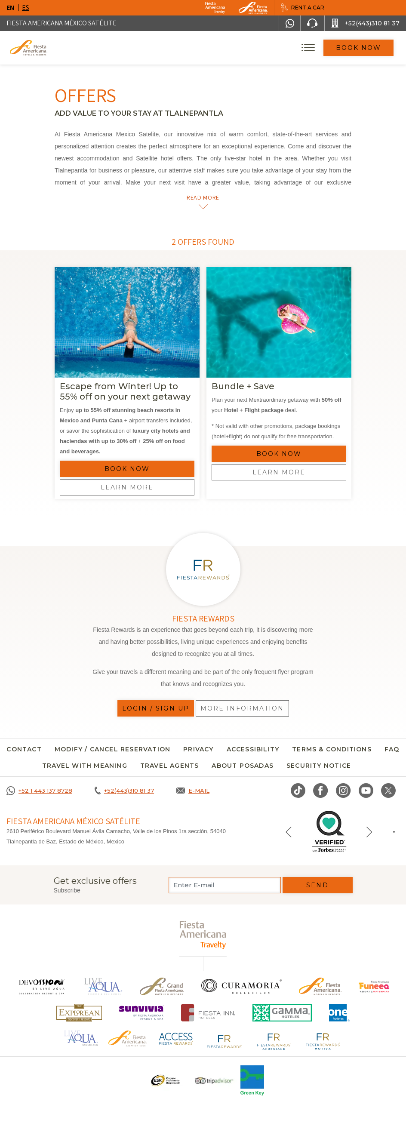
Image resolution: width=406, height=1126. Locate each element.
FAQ (392, 749)
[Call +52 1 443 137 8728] (39, 790)
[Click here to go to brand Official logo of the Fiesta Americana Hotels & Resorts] (320, 986)
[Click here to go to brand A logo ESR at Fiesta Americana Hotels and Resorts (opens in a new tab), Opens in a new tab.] (165, 1080)
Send (317, 885)
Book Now (358, 48)
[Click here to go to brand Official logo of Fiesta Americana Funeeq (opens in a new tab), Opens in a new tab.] (374, 986)
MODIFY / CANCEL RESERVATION (112, 749)
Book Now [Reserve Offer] (127, 469)
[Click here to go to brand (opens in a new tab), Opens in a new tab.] (41, 986)
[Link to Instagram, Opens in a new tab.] (343, 790)
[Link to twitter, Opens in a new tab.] (388, 790)
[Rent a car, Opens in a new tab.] (302, 7)
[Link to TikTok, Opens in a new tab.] (298, 790)
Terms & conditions (332, 749)
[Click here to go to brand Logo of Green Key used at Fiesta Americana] (252, 1080)
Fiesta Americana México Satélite (61, 23)
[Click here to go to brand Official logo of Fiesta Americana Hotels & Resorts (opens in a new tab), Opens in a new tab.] (127, 1038)
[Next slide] (369, 831)
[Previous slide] (288, 831)
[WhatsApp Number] (290, 23)
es (25, 7)
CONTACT (23, 749)
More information (242, 708)
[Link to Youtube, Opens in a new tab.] (366, 790)
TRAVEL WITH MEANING (84, 765)
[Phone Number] (312, 23)
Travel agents (169, 765)
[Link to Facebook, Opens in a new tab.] (320, 790)
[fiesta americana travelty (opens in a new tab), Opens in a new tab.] (203, 934)
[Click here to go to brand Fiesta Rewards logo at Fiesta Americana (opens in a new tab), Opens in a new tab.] (224, 1041)
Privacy (198, 749)
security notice (318, 765)
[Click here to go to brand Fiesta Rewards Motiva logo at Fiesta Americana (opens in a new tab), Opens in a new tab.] (322, 1041)
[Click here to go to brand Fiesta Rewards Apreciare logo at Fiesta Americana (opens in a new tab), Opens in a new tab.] (273, 1041)
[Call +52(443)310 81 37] (365, 23)
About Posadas (243, 765)
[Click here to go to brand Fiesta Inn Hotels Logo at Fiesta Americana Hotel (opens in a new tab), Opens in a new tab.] (208, 1012)
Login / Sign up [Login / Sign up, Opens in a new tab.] (156, 708)
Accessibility (253, 749)
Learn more (127, 487)
